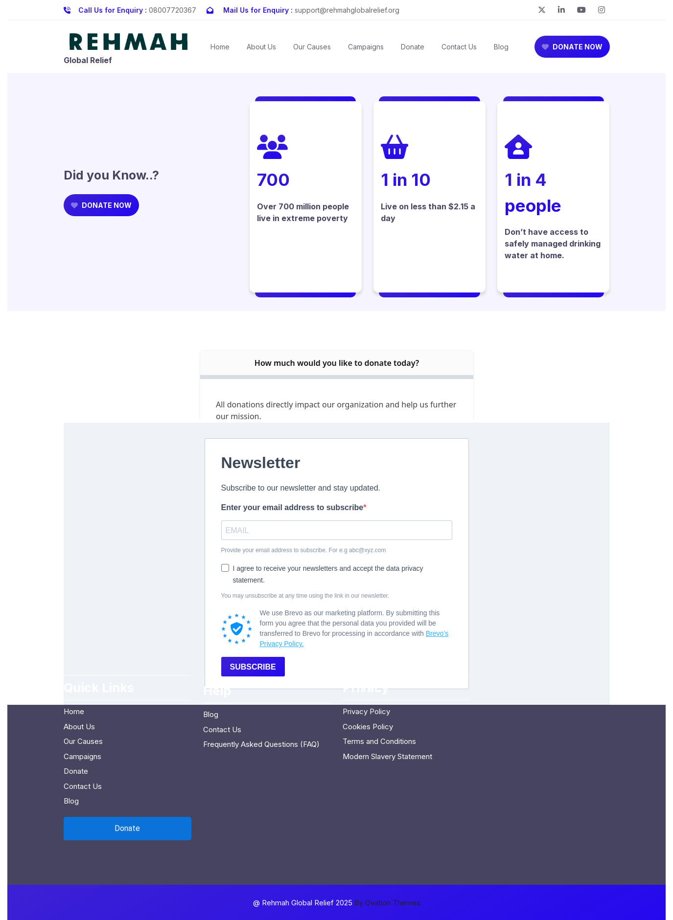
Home (220, 47)
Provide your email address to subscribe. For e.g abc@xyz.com (303, 550)
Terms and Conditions (379, 692)
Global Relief (88, 60)
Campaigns (366, 47)
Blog (501, 47)
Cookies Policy (368, 677)
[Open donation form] (127, 779)
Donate (412, 47)
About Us (261, 47)
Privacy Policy (366, 663)
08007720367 (172, 10)
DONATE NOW (572, 47)
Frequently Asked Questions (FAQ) (261, 695)
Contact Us (459, 47)
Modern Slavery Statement (387, 707)
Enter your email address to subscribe (292, 507)
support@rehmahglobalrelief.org (347, 10)
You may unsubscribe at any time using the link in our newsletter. (305, 595)
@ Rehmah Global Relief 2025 (336, 902)
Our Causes (312, 47)
